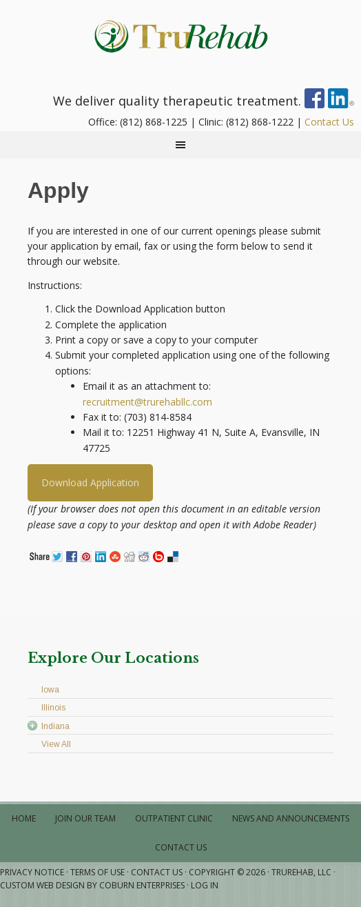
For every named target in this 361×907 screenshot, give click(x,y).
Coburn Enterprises (142, 885)
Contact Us (329, 121)
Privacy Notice (32, 872)
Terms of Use (97, 872)
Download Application (90, 482)
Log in (204, 885)
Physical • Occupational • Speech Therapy (180, 34)
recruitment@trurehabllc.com (147, 401)
